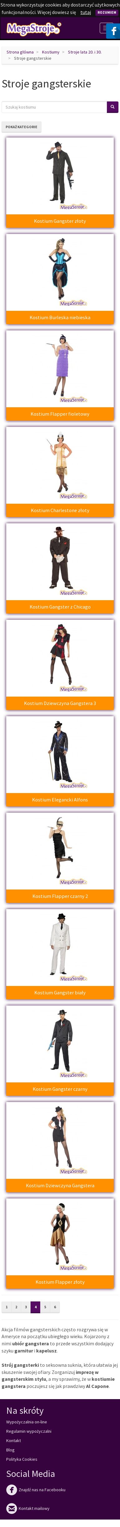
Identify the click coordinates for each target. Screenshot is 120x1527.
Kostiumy (51, 52)
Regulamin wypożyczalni (28, 1431)
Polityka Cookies (21, 1459)
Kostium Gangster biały (60, 992)
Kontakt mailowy (28, 1508)
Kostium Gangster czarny (60, 1089)
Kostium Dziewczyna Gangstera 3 (60, 703)
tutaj (85, 12)
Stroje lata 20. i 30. (85, 52)
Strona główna (20, 52)
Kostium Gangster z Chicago (60, 607)
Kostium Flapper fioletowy (60, 414)
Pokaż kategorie (21, 126)
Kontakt (13, 1440)
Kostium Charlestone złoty (60, 510)
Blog (10, 1450)
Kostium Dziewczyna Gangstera (60, 1185)
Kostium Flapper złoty (60, 1282)
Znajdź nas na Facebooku (35, 1489)
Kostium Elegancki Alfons (60, 799)
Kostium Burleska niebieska (60, 317)
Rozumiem (107, 12)
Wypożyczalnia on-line (26, 1422)
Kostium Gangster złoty (60, 221)
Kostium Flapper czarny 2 (60, 896)
